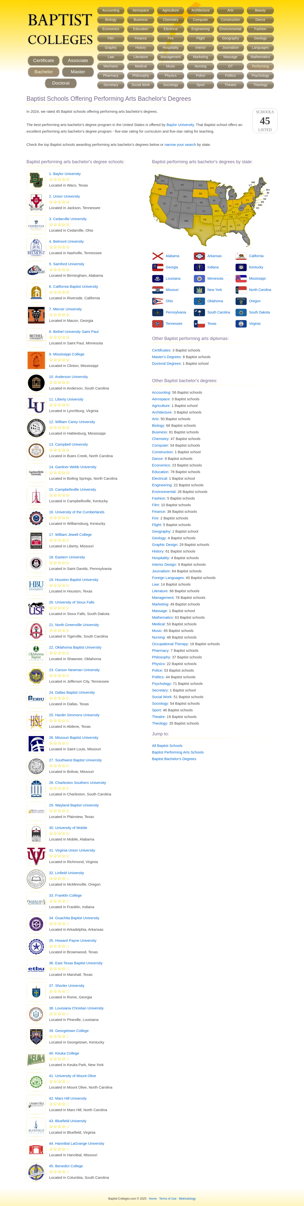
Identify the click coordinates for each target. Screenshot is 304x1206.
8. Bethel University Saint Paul (74, 331)
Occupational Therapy (170, 644)
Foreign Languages (168, 578)
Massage (231, 57)
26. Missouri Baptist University (73, 737)
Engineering (200, 29)
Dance (260, 20)
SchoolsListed (265, 121)
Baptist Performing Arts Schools (178, 752)
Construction (230, 20)
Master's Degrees (166, 357)
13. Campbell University (68, 444)
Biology (110, 20)
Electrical (171, 29)
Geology (260, 38)
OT (230, 66)
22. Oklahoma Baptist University (75, 647)
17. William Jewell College (70, 534)
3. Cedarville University (68, 219)
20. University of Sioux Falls (71, 602)
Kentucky (256, 267)
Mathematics (260, 57)
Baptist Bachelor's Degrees (174, 759)
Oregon (255, 301)
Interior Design (164, 564)
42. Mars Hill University (68, 1098)
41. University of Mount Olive (72, 1076)
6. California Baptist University (73, 286)
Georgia (172, 267)
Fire (171, 38)
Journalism (230, 48)
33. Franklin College (65, 895)
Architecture (200, 10)
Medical (141, 66)
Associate (78, 60)
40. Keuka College (64, 1053)
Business (141, 20)
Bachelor (44, 71)
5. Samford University (66, 264)
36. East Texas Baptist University (75, 963)
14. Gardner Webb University (72, 467)
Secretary (110, 85)
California (256, 256)
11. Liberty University (66, 399)
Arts (231, 10)
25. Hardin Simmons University (74, 715)
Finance (141, 38)
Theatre (230, 85)
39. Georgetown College (69, 1031)
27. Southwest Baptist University (75, 760)
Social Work (141, 85)
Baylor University (180, 125)
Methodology (187, 1198)
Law (111, 57)
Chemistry (170, 20)
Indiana (213, 267)
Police (200, 75)
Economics (110, 29)
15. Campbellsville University (72, 489)
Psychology (260, 75)
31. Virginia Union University (72, 850)
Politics (230, 75)
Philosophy (140, 75)
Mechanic (110, 66)
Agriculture (171, 10)
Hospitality (171, 48)
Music (170, 66)
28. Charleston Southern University (77, 782)
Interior (200, 48)
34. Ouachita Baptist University (74, 918)
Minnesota (215, 278)
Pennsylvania (176, 312)
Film (111, 38)
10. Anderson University (68, 377)
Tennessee (174, 324)
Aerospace (141, 10)
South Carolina (218, 312)
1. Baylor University (65, 174)
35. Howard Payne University (72, 940)
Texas (211, 324)
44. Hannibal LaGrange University (76, 1143)
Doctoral (61, 83)
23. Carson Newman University (74, 670)
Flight (200, 38)
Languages (260, 48)
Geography (230, 38)
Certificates (161, 350)
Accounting (110, 10)
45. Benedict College (66, 1166)
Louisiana (173, 278)
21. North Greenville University (74, 625)
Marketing (200, 57)
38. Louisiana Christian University (76, 1008)
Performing (260, 66)
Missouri (172, 290)
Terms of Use (168, 1198)
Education (140, 29)
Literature (140, 57)
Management (171, 57)
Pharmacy (110, 75)
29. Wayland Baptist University (74, 805)
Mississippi (257, 278)
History (140, 48)
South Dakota (259, 312)
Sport (200, 85)
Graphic (111, 48)
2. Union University (64, 196)
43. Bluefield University (68, 1121)
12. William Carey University (72, 422)
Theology (260, 85)
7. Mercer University (65, 309)
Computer (200, 20)
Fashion (260, 29)
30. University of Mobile (68, 828)
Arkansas (214, 256)
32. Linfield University (66, 873)
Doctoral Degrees (166, 363)
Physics (171, 75)
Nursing (200, 66)
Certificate (43, 60)
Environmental (230, 29)
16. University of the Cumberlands (76, 512)
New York (214, 290)
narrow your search (180, 144)
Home (153, 1198)
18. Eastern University (67, 557)
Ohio (169, 301)
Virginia (254, 324)
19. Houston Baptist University (73, 580)
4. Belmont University (66, 241)
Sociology (170, 85)
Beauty (260, 10)
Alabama (172, 256)
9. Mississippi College (66, 354)
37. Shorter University (66, 985)
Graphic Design (164, 544)
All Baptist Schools (167, 745)
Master (78, 71)
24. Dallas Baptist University (72, 692)
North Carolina (260, 290)
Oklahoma (215, 301)
